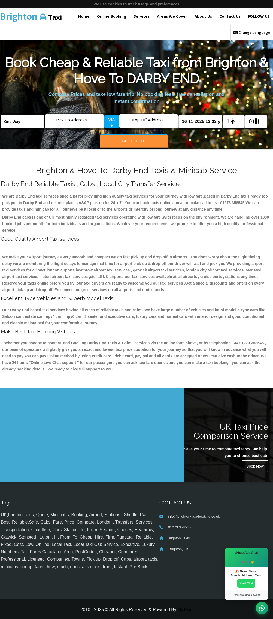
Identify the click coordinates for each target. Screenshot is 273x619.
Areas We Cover (172, 16)
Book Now (255, 466)
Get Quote (134, 141)
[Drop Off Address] (148, 119)
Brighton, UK (178, 549)
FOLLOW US (259, 16)
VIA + (111, 122)
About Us (203, 16)
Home (84, 16)
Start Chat (246, 583)
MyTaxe (184, 609)
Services (142, 16)
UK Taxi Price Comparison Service (231, 431)
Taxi (31, 16)
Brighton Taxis (179, 538)
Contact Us (230, 16)
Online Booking (111, 16)
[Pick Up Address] (74, 119)
